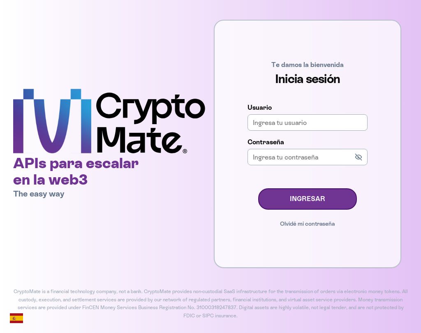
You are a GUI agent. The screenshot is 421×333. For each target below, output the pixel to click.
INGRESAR (307, 199)
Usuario (260, 107)
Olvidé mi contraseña (307, 223)
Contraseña (266, 142)
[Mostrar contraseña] (358, 157)
